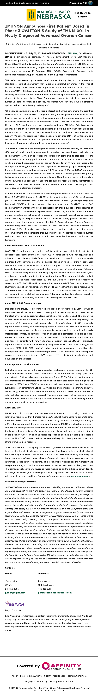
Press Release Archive (31, 676)
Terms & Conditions (77, 676)
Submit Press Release (54, 676)
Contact (70, 681)
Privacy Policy (57, 681)
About (15, 676)
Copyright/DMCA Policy (35, 681)
